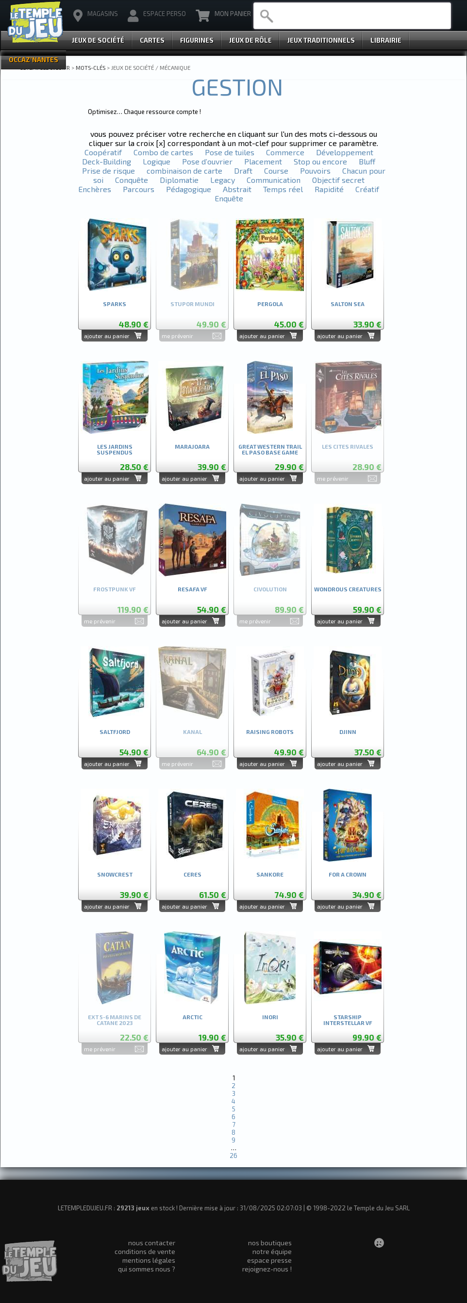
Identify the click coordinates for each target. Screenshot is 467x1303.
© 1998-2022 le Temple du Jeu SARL (358, 1208)
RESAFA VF (192, 589)
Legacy (222, 179)
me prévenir (177, 335)
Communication (273, 179)
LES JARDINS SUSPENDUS (115, 449)
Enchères (94, 189)
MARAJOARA (192, 446)
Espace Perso (157, 16)
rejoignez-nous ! (267, 1269)
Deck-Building (106, 161)
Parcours (138, 189)
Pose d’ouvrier (207, 161)
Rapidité (329, 189)
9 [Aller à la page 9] (233, 1140)
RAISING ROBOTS (270, 732)
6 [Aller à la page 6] (233, 1117)
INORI (270, 1017)
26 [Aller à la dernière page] (233, 1155)
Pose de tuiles (229, 152)
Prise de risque (108, 170)
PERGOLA (270, 304)
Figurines (197, 40)
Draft (243, 170)
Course (276, 170)
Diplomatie (179, 179)
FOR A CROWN (348, 874)
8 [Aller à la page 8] (233, 1132)
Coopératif (103, 152)
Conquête (131, 179)
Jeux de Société (98, 40)
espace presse (269, 1260)
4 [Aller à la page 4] (233, 1101)
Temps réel (283, 189)
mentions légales (148, 1260)
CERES (192, 874)
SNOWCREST (115, 874)
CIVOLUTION (270, 589)
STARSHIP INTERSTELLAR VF (347, 1020)
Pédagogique (188, 189)
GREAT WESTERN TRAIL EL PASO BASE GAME (270, 449)
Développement (344, 152)
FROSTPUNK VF (114, 589)
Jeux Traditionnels (321, 40)
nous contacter (151, 1242)
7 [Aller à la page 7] (233, 1124)
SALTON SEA (348, 304)
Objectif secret (338, 179)
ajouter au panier (107, 335)
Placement (263, 161)
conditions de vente (145, 1251)
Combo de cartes (163, 152)
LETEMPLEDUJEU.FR (45, 67)
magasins (95, 16)
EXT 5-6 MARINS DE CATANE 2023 (114, 1020)
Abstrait (237, 189)
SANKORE (270, 874)
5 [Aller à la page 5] (233, 1109)
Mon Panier (223, 16)
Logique (156, 161)
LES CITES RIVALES (347, 446)
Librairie (385, 40)
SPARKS (114, 304)
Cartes (152, 40)
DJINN (347, 732)
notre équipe (272, 1251)
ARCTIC (192, 1017)
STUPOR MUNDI (192, 304)
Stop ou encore (320, 161)
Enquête (229, 198)
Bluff (367, 161)
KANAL (192, 732)
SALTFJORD (115, 732)
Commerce (285, 152)
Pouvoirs (315, 170)
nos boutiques (270, 1242)
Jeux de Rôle (250, 40)
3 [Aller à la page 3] (233, 1093)
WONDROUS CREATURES (348, 589)
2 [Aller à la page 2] (233, 1086)
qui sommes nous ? (146, 1269)
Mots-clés (90, 67)
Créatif (367, 189)
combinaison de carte (184, 170)
